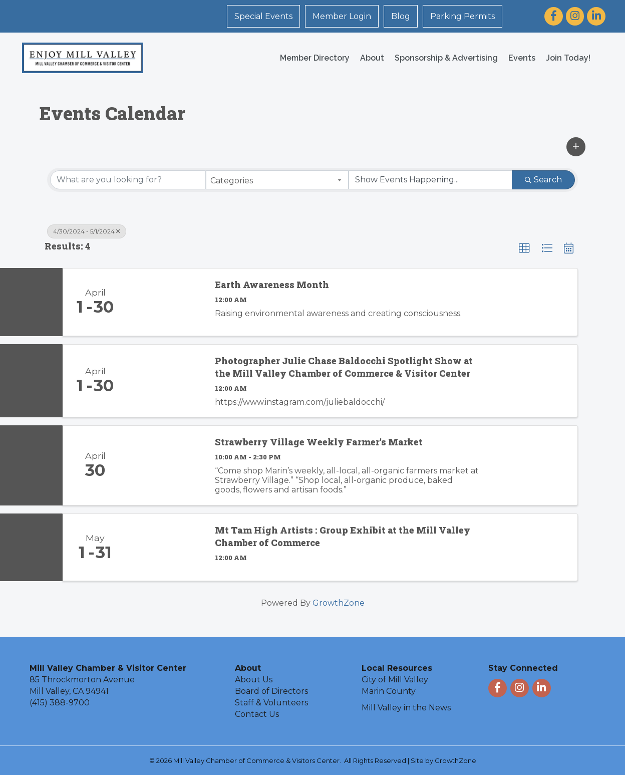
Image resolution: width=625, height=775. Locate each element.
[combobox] (277, 179)
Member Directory (315, 58)
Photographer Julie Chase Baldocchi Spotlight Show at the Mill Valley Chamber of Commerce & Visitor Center (344, 367)
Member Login (341, 16)
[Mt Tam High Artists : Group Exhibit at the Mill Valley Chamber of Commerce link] (166, 547)
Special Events (263, 16)
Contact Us (257, 714)
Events (521, 58)
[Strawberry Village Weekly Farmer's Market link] (166, 465)
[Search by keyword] (128, 179)
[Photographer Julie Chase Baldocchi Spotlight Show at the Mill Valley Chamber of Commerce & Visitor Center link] (166, 381)
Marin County (389, 691)
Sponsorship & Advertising (446, 58)
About (372, 58)
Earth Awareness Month (272, 285)
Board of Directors (271, 691)
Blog (400, 16)
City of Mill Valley (395, 679)
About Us (253, 679)
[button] (575, 146)
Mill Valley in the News (406, 707)
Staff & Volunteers (271, 702)
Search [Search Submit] (543, 179)
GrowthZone (338, 603)
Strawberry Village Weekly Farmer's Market (319, 442)
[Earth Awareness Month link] (166, 302)
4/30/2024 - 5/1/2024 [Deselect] (86, 231)
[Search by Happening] (430, 179)
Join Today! (568, 58)
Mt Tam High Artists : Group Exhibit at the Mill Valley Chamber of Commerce (342, 536)
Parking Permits (462, 16)
